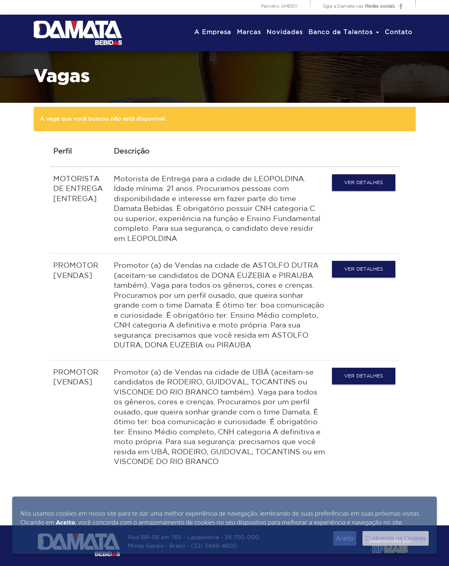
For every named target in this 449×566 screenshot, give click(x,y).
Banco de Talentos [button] (343, 32)
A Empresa (212, 32)
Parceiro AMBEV (279, 6)
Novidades (285, 32)
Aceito (345, 538)
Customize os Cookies (395, 538)
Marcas (249, 32)
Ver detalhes (363, 182)
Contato (398, 32)
